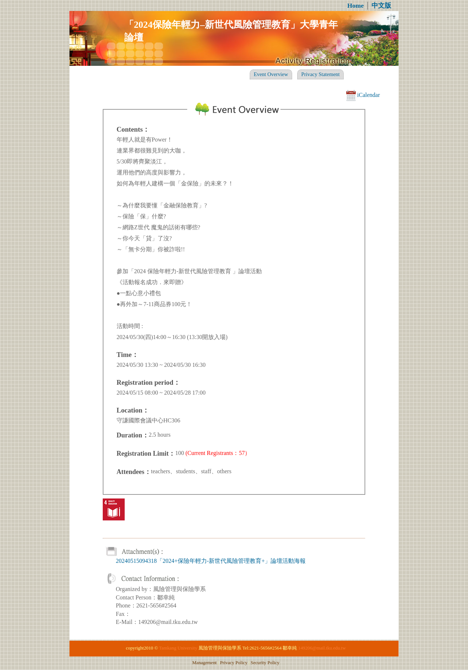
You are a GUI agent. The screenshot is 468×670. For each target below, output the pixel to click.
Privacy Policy (234, 662)
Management (204, 662)
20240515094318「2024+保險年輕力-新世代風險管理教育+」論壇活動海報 (211, 561)
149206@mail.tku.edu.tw (322, 648)
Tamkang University (178, 648)
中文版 (381, 5)
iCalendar (363, 95)
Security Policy (265, 662)
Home (355, 5)
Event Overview (271, 74)
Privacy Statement (320, 74)
